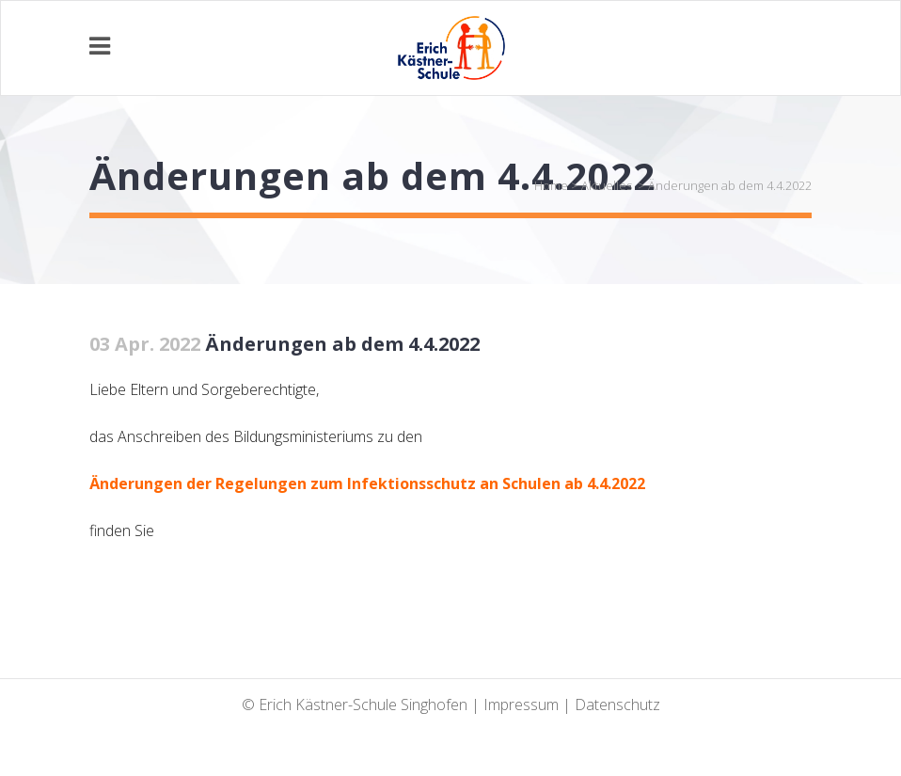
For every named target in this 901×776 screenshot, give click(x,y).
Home (551, 185)
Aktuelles (606, 185)
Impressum (521, 704)
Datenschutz (617, 704)
